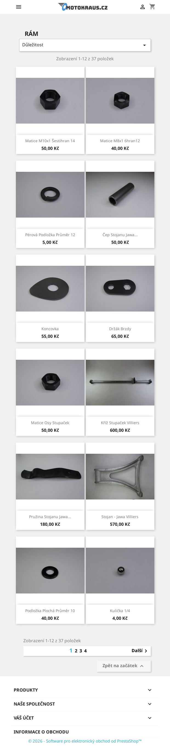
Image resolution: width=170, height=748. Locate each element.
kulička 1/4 (120, 610)
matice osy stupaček (50, 422)
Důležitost (85, 45)
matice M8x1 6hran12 (120, 140)
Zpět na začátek (124, 666)
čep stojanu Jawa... (120, 234)
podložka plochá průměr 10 (50, 610)
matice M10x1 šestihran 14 (50, 140)
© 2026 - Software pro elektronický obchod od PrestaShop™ (85, 741)
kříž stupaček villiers (120, 422)
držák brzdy (120, 328)
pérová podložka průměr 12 (50, 234)
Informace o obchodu (41, 732)
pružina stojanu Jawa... (50, 516)
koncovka (50, 328)
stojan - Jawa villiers (119, 516)
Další (140, 651)
